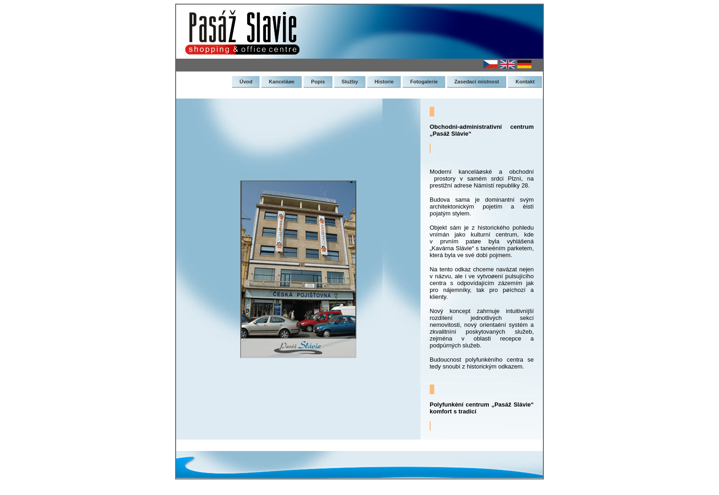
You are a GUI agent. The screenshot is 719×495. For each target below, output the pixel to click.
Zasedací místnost (476, 81)
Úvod (245, 81)
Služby (350, 81)
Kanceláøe (281, 81)
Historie (384, 81)
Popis (318, 81)
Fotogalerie (423, 81)
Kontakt (525, 81)
